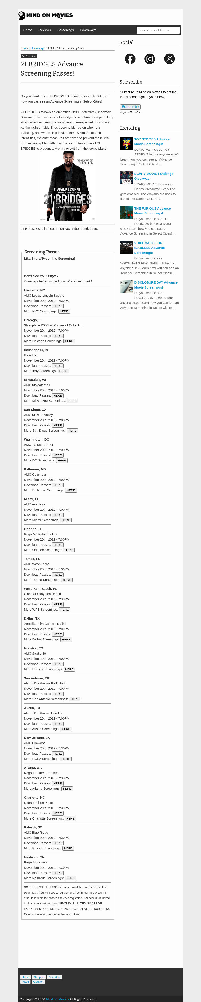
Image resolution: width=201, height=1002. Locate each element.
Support (39, 977)
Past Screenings (29, 56)
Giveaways (88, 30)
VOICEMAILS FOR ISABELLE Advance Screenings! (149, 248)
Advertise (55, 977)
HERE (58, 306)
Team (25, 981)
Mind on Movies (57, 999)
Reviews (45, 30)
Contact (38, 981)
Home (27, 30)
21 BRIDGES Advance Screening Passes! (52, 68)
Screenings (65, 30)
